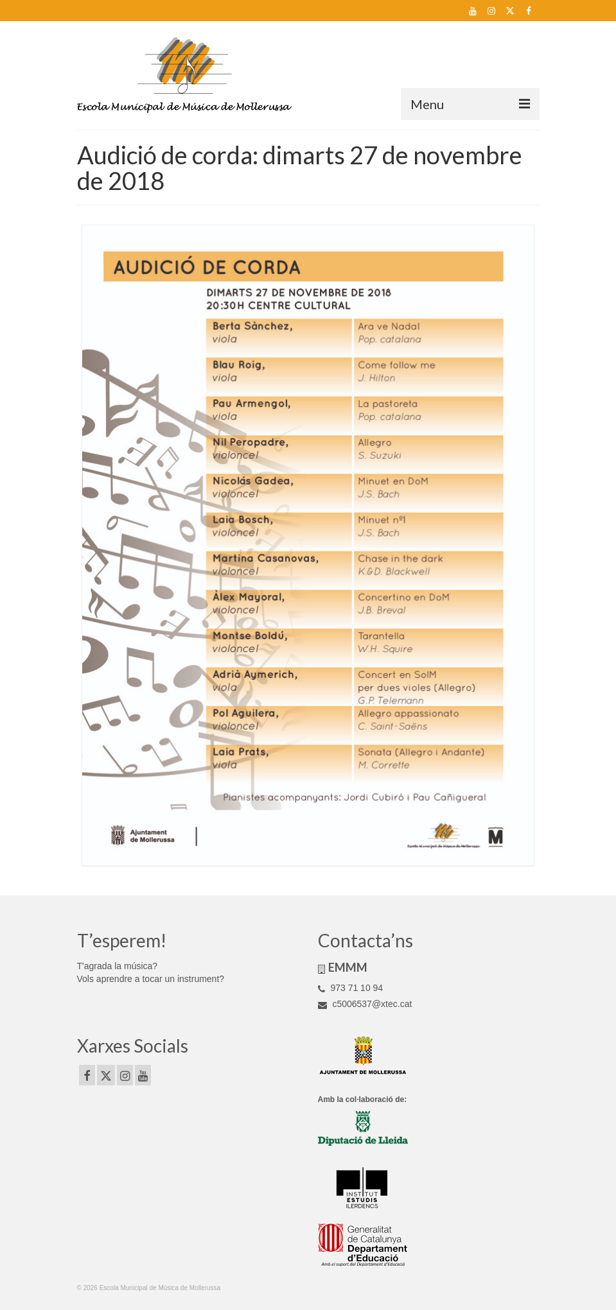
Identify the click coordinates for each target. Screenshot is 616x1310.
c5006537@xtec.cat (365, 1004)
